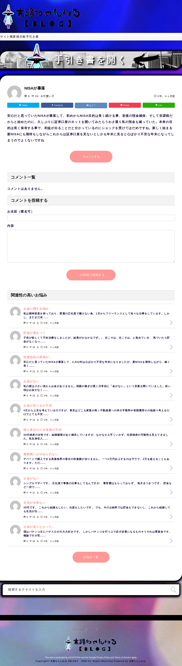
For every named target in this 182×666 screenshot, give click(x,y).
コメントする (91, 156)
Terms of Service (123, 657)
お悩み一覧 (91, 557)
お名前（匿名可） (20, 211)
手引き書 (32, 36)
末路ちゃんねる (137, 661)
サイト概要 (8, 36)
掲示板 (21, 36)
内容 (10, 226)
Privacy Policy (103, 657)
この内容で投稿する (91, 274)
